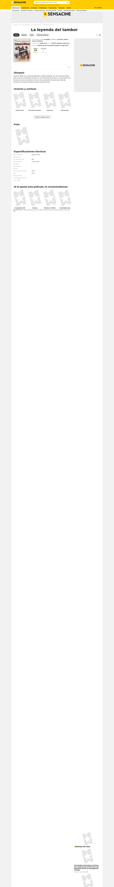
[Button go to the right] (100, 42)
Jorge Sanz (49, 117)
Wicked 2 (42, 5)
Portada (15, 31)
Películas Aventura (36, 31)
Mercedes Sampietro (35, 117)
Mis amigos (43, 55)
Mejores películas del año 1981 (31, 216)
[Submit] (67, 2)
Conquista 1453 (20, 215)
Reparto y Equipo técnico (42, 124)
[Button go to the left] (97, 42)
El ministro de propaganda (54, 5)
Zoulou (34, 215)
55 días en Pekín (49, 215)
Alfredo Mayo (65, 117)
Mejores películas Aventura (47, 216)
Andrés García (20, 117)
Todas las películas (26, 31)
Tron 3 (46, 5)
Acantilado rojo (64, 215)
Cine (19, 31)
